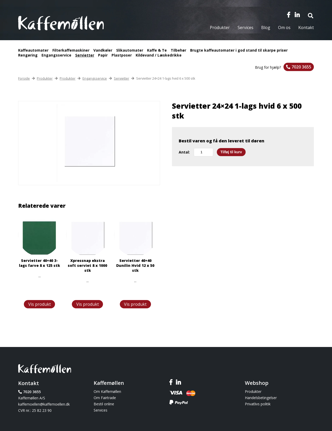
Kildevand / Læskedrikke (159, 55)
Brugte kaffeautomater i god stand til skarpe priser (239, 50)
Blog (265, 27)
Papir (103, 55)
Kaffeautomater (33, 50)
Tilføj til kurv (231, 152)
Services (245, 27)
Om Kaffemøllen (107, 391)
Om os (284, 27)
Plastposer (122, 55)
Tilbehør (178, 50)
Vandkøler (102, 50)
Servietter (84, 55)
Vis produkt (39, 304)
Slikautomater (129, 50)
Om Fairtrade (105, 397)
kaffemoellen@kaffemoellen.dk (44, 404)
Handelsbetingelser (261, 397)
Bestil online (104, 403)
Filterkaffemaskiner (70, 50)
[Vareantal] (203, 152)
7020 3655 (301, 67)
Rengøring (28, 55)
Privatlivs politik (258, 403)
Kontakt (306, 27)
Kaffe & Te (157, 50)
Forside (24, 78)
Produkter (220, 27)
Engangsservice (56, 55)
